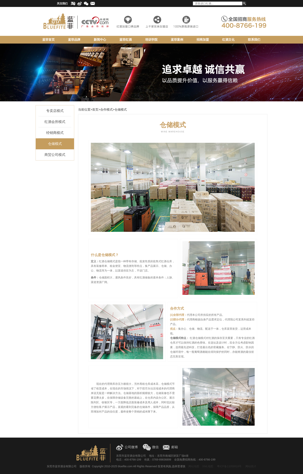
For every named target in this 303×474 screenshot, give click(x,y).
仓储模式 (55, 144)
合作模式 (106, 109)
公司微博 (131, 447)
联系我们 (254, 39)
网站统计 (250, 466)
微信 (155, 447)
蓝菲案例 (177, 39)
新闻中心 (100, 39)
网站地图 (193, 466)
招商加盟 (203, 39)
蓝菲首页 (48, 39)
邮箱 (174, 447)
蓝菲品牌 (74, 39)
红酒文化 (228, 39)
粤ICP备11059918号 (229, 466)
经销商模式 (55, 133)
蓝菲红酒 (125, 39)
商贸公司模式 (54, 155)
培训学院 (151, 39)
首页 (95, 109)
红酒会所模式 (54, 122)
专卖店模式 (55, 111)
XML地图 (207, 466)
